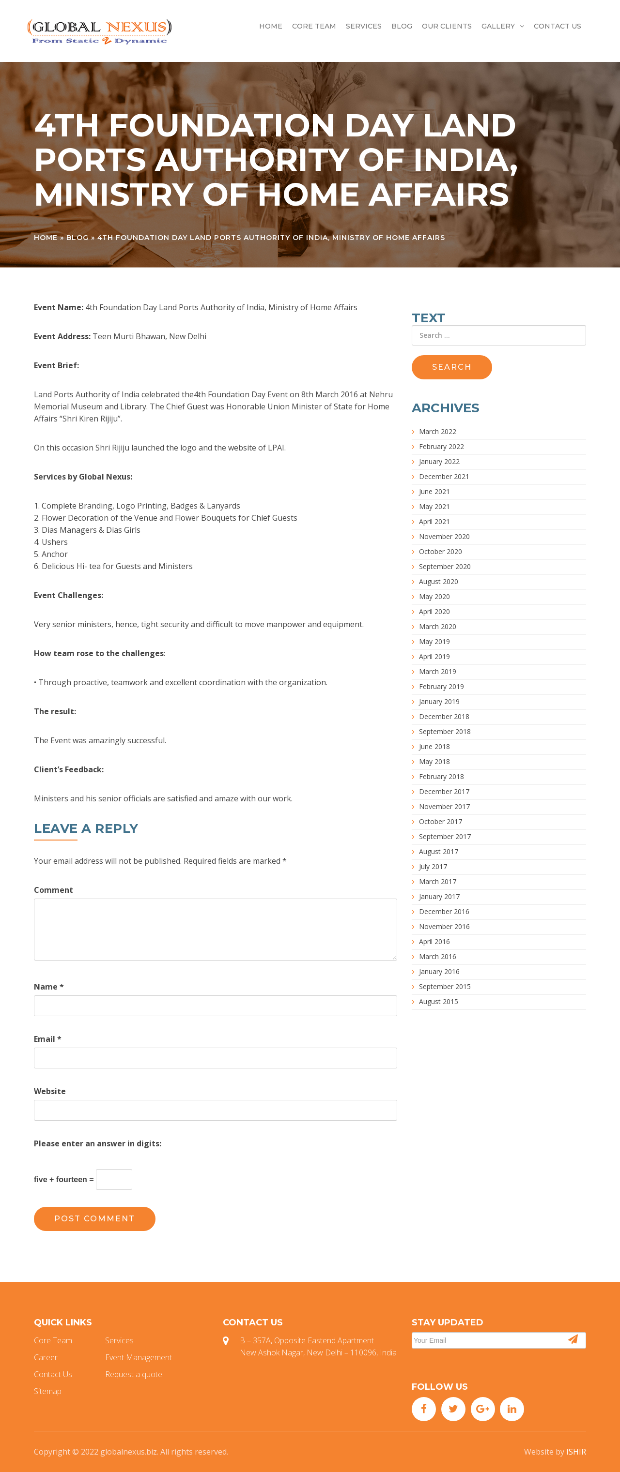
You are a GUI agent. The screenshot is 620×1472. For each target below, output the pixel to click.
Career (46, 1357)
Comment (53, 890)
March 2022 (437, 431)
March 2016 (437, 956)
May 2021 (434, 506)
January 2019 (439, 701)
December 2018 (444, 716)
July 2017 (433, 866)
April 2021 (434, 521)
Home (270, 26)
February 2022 (441, 446)
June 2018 (434, 746)
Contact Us (557, 26)
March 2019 (437, 671)
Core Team (314, 26)
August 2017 (438, 851)
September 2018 (445, 731)
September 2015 (445, 986)
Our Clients (447, 26)
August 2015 (438, 1001)
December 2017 (444, 791)
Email (48, 1039)
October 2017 (440, 821)
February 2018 (441, 776)
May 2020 (434, 596)
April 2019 (434, 656)
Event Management (138, 1357)
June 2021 (434, 491)
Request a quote (133, 1374)
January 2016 (439, 971)
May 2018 (434, 761)
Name (49, 986)
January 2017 (439, 896)
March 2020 (437, 626)
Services (364, 26)
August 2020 (438, 581)
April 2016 (434, 941)
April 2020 (434, 611)
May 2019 (434, 641)
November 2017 (444, 806)
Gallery (502, 26)
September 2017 (445, 836)
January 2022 (439, 461)
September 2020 (445, 566)
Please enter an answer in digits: (97, 1143)
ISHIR (576, 1451)
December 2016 (444, 911)
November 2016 (444, 926)
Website (50, 1091)
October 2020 (440, 551)
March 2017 (437, 881)
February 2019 (441, 686)
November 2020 (444, 536)
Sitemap (48, 1391)
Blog (401, 26)
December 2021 (444, 476)
